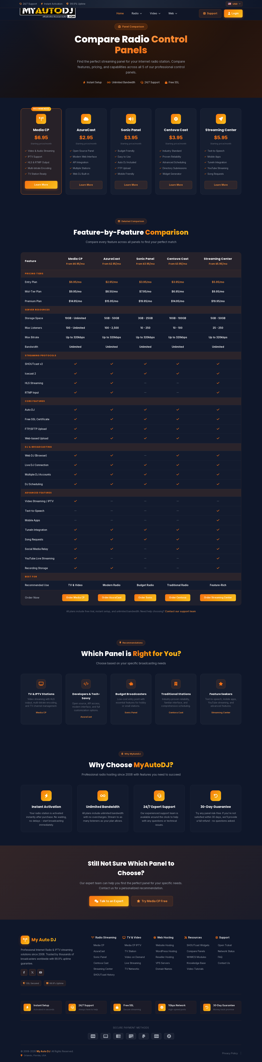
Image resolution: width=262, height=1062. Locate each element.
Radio (137, 13)
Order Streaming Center (218, 597)
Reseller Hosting (164, 957)
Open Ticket (224, 945)
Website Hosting (164, 945)
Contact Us (223, 963)
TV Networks (130, 968)
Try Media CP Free (152, 901)
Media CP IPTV (131, 945)
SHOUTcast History (103, 974)
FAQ (219, 957)
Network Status (225, 951)
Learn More (41, 184)
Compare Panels (194, 951)
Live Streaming (131, 963)
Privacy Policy (230, 1053)
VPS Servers (162, 963)
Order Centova (177, 597)
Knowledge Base (195, 963)
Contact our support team (180, 611)
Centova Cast (99, 963)
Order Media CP (75, 597)
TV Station (129, 951)
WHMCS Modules (195, 957)
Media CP (97, 945)
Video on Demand (133, 957)
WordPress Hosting (165, 951)
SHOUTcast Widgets (196, 945)
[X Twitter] (32, 972)
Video (155, 13)
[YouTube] (40, 972)
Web (172, 13)
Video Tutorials (193, 968)
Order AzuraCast (111, 597)
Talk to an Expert (109, 901)
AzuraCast (98, 951)
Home (120, 13)
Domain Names (163, 968)
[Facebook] (24, 972)
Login (233, 13)
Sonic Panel (99, 957)
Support (210, 13)
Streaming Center (102, 968)
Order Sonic (145, 597)
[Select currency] (234, 3)
